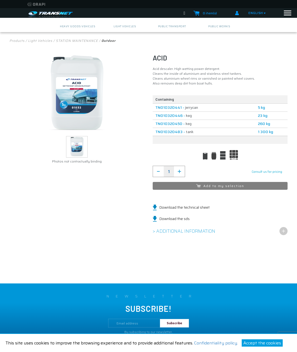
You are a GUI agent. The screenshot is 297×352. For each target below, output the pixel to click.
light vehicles (40, 40)
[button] (77, 147)
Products (17, 40)
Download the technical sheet (184, 207)
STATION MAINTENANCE (77, 40)
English (257, 12)
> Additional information (184, 231)
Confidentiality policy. (216, 343)
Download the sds (174, 219)
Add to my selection (220, 185)
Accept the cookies (262, 343)
